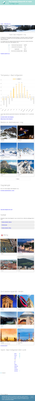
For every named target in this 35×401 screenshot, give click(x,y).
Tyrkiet (19, 326)
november (16, 369)
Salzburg (20, 253)
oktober (15, 367)
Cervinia (19, 174)
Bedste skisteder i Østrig (6, 227)
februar (15, 355)
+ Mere (17, 179)
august (15, 364)
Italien (2, 326)
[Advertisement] (17, 14)
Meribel (19, 157)
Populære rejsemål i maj (5, 53)
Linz (19, 270)
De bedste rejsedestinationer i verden (7, 190)
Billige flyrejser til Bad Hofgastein (7, 118)
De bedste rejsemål (4, 345)
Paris (2, 308)
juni (15, 361)
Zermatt (2, 139)
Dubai (2, 342)
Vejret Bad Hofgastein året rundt (6, 209)
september (16, 366)
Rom (2, 325)
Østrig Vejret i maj (7, 23)
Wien (2, 253)
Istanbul (20, 325)
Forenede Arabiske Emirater (5, 343)
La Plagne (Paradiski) (5, 157)
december (16, 370)
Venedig (20, 342)
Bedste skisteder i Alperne (7, 222)
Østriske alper (4, 224)
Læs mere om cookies (9, 399)
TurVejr (2, 23)
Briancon (20, 139)
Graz (2, 270)
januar (15, 353)
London (20, 308)
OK (32, 397)
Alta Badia (3, 174)
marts (15, 356)
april (15, 358)
